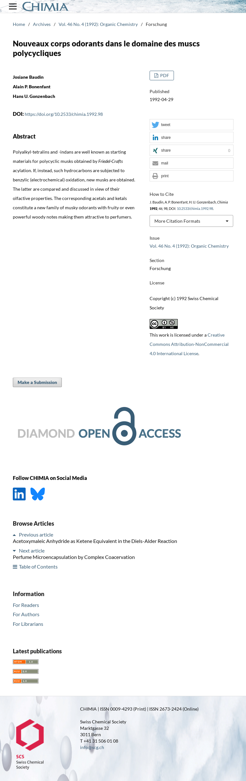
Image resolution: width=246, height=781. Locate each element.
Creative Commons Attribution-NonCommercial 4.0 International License (189, 344)
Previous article (36, 534)
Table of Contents (38, 566)
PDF (164, 75)
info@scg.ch (92, 747)
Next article (32, 550)
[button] (191, 125)
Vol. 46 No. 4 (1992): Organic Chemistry (98, 24)
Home (19, 24)
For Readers (26, 605)
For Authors (26, 614)
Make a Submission (37, 382)
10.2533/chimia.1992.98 (195, 209)
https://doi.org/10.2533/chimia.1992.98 (64, 114)
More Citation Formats (177, 221)
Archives (42, 24)
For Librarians (28, 624)
